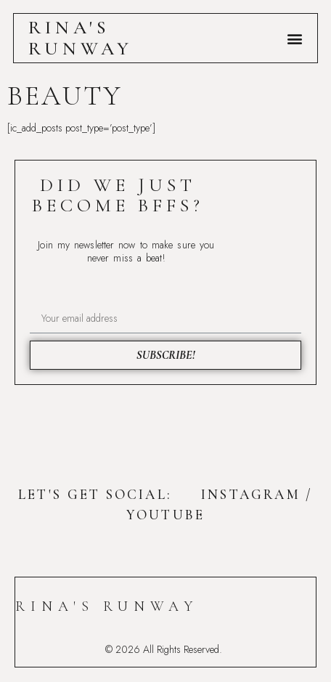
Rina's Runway (80, 38)
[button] (294, 38)
